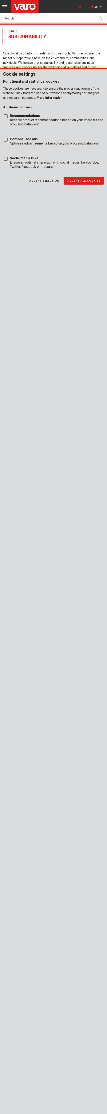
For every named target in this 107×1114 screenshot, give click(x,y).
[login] (80, 7)
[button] (97, 7)
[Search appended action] (100, 18)
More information (50, 98)
